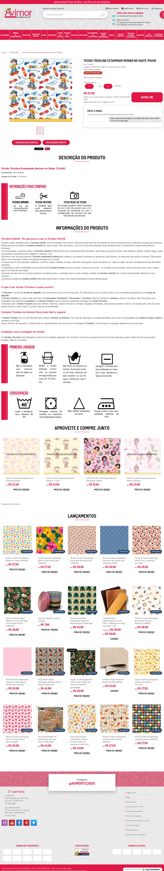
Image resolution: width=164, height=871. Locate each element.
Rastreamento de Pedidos (136, 834)
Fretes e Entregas (132, 825)
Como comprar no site (134, 806)
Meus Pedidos (113, 8)
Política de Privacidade (134, 811)
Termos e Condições (133, 816)
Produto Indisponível (21, 456)
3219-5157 (122, 20)
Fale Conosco (144, 8)
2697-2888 (10, 803)
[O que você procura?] (102, 14)
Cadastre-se (158, 8)
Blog (128, 797)
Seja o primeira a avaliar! (93, 77)
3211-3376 (10, 815)
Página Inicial (131, 792)
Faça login (60, 8)
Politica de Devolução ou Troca (137, 820)
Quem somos (129, 8)
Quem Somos (131, 802)
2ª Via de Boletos (132, 830)
